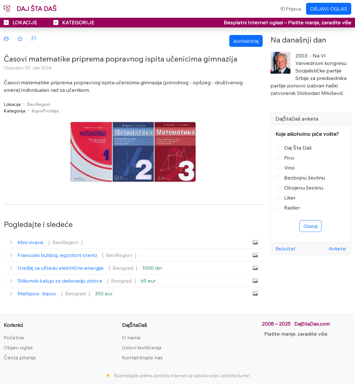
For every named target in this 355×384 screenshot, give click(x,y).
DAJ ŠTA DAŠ (30, 8)
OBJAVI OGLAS (328, 9)
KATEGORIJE (73, 22)
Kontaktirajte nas (142, 357)
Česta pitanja (20, 357)
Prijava (290, 9)
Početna (14, 337)
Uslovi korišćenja (141, 347)
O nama (131, 337)
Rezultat (285, 248)
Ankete (337, 248)
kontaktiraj (246, 41)
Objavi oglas (18, 347)
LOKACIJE (21, 22)
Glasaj (311, 226)
